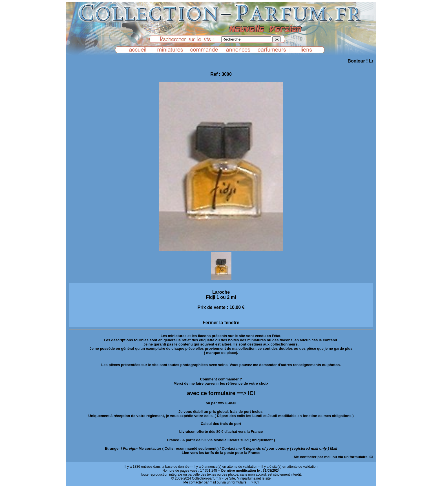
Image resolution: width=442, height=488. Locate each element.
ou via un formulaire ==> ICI (237, 482)
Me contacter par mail (313, 457)
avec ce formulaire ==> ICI (221, 393)
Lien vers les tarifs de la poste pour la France (221, 453)
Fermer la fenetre (221, 322)
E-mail (230, 403)
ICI (370, 457)
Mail (333, 448)
